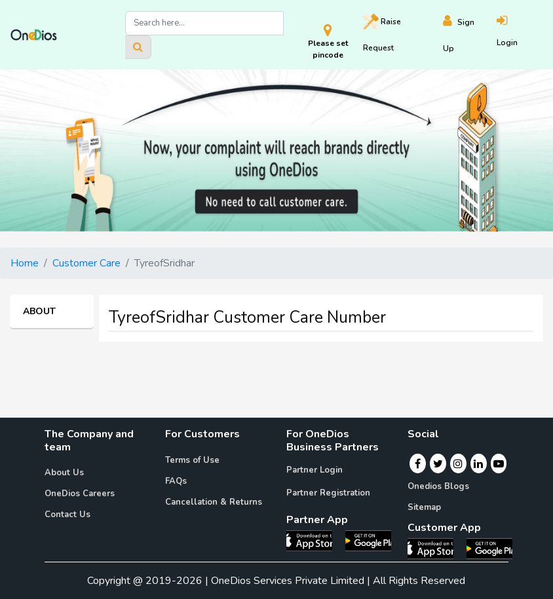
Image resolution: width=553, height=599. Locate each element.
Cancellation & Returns (213, 502)
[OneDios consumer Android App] (489, 548)
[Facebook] (418, 463)
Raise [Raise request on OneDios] (382, 33)
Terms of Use (192, 460)
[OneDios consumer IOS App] (436, 548)
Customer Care (86, 263)
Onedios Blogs (438, 486)
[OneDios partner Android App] (368, 540)
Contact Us (67, 514)
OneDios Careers (80, 493)
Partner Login (314, 470)
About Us (64, 473)
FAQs (176, 481)
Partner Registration (328, 493)
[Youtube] (498, 463)
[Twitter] (438, 463)
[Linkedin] (478, 463)
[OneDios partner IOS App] (314, 540)
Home (24, 263)
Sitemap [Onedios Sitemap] (424, 507)
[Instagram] (458, 463)
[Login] (520, 35)
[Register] (470, 35)
